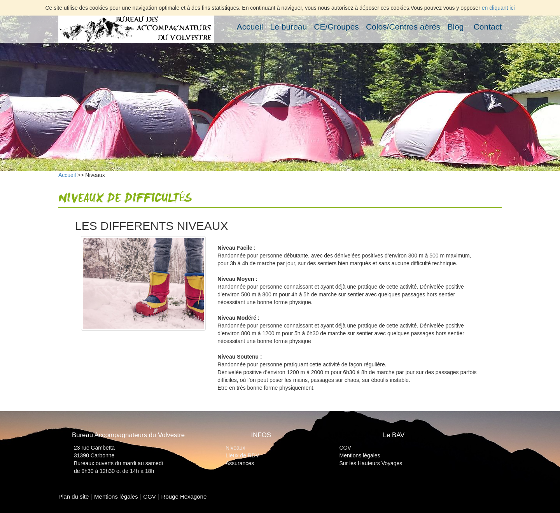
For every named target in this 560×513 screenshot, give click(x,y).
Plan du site (73, 496)
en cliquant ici (498, 8)
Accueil (67, 175)
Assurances (240, 463)
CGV (345, 448)
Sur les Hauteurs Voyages (371, 463)
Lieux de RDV (242, 455)
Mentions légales (360, 455)
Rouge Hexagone (184, 496)
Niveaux (235, 448)
